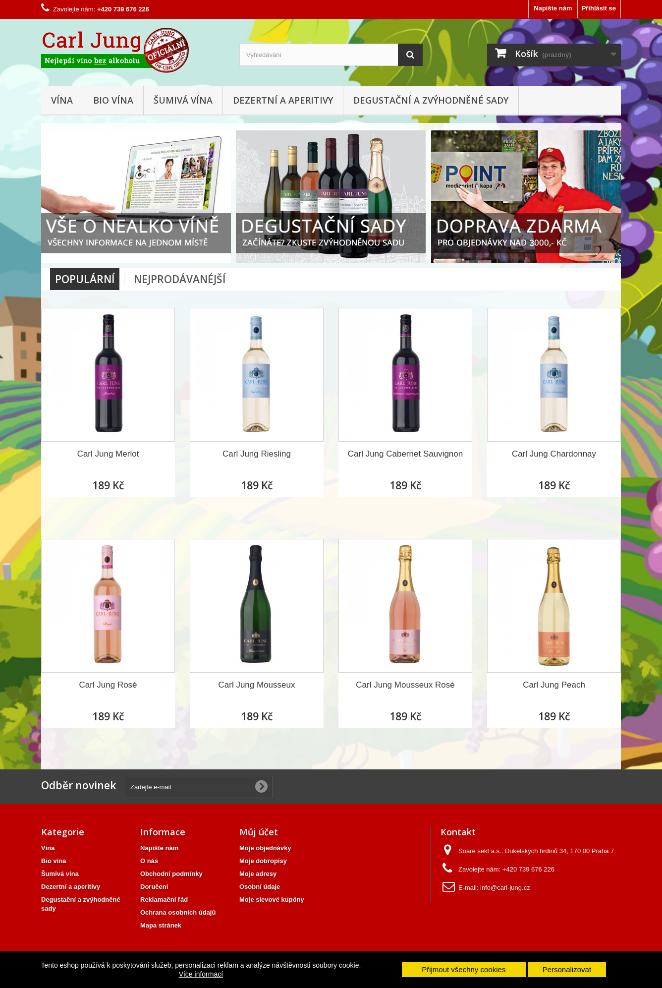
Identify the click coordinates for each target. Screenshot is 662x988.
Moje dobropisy (263, 861)
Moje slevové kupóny (271, 899)
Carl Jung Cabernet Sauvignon (405, 454)
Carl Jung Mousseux (257, 685)
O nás (149, 861)
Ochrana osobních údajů (178, 912)
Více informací (201, 974)
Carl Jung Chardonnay (554, 454)
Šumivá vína (183, 100)
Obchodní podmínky (171, 873)
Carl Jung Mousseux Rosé (405, 685)
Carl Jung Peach (554, 685)
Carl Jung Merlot (108, 454)
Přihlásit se (599, 8)
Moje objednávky (265, 848)
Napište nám (553, 8)
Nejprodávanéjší (179, 279)
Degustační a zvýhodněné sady (430, 100)
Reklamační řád (164, 899)
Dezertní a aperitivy (283, 100)
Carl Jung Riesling (256, 454)
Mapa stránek (160, 925)
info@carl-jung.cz (505, 887)
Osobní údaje (259, 886)
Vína (62, 100)
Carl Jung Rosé (108, 685)
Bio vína (113, 100)
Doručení (154, 886)
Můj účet (258, 832)
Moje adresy (257, 873)
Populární (84, 279)
